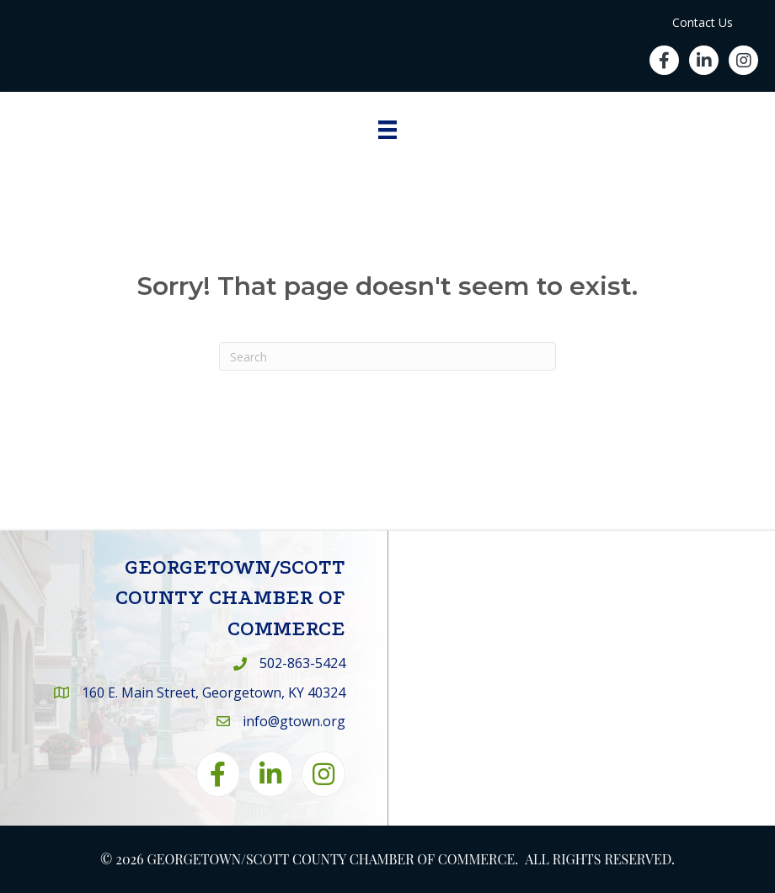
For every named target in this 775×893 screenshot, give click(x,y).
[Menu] (387, 130)
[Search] (387, 356)
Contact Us (702, 22)
